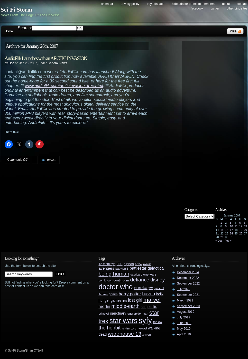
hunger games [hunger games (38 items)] (110, 300)
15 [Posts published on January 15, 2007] (222, 229)
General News (57, 63)
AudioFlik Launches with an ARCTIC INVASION (46, 58)
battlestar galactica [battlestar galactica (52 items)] (147, 268)
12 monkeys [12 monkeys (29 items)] (107, 264)
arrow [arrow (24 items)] (138, 264)
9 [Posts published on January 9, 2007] (226, 226)
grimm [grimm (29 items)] (113, 294)
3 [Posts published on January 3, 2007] (230, 222)
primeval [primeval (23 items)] (104, 313)
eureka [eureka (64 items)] (141, 287)
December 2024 (188, 272)
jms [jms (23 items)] (125, 300)
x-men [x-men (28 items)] (146, 334)
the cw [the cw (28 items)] (157, 322)
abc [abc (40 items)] (120, 264)
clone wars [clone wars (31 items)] (149, 274)
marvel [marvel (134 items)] (152, 300)
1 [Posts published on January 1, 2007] (221, 222)
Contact (242, 4)
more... (52, 160)
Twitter (215, 8)
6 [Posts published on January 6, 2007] (244, 222)
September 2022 (188, 283)
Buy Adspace (155, 4)
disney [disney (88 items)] (157, 279)
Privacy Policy (130, 4)
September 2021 (188, 295)
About (226, 4)
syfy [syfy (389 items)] (145, 320)
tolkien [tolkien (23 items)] (126, 328)
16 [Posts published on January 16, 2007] (226, 229)
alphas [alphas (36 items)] (129, 264)
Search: (25, 28)
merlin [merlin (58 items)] (104, 306)
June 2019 (184, 323)
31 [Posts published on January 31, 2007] (231, 237)
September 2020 (188, 306)
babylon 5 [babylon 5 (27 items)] (121, 268)
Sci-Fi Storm (16, 9)
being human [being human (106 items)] (114, 274)
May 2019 (184, 328)
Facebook (197, 8)
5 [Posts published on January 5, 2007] (240, 222)
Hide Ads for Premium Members (193, 4)
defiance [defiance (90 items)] (139, 279)
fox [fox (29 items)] (151, 288)
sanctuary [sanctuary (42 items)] (118, 313)
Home (9, 31)
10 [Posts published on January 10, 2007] (231, 226)
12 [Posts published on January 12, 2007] (240, 226)
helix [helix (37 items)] (159, 294)
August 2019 (185, 312)
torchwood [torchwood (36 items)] (139, 328)
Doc (11, 63)
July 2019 (183, 317)
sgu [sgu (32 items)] (130, 313)
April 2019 (184, 334)
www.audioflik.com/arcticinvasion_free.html (64, 85)
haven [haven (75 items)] (148, 293)
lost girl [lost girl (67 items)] (135, 300)
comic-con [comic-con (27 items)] (105, 280)
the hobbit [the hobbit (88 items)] (110, 327)
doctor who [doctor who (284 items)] (116, 287)
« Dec (219, 240)
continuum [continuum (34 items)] (121, 280)
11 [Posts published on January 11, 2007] (236, 226)
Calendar (107, 4)
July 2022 (183, 289)
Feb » (228, 240)
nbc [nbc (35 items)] (143, 307)
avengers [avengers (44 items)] (106, 268)
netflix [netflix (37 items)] (152, 307)
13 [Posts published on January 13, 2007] (245, 226)
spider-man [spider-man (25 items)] (141, 313)
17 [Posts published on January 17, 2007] (231, 229)
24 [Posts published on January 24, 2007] (231, 233)
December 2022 (188, 278)
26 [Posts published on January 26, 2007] (240, 233)
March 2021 (185, 300)
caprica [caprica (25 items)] (135, 274)
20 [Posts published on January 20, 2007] (245, 229)
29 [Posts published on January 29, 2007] (222, 237)
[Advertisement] (215, 120)
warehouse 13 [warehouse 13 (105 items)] (124, 334)
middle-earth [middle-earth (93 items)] (125, 306)
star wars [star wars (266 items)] (123, 321)
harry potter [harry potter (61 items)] (130, 293)
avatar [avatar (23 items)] (147, 264)
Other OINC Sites (237, 8)
